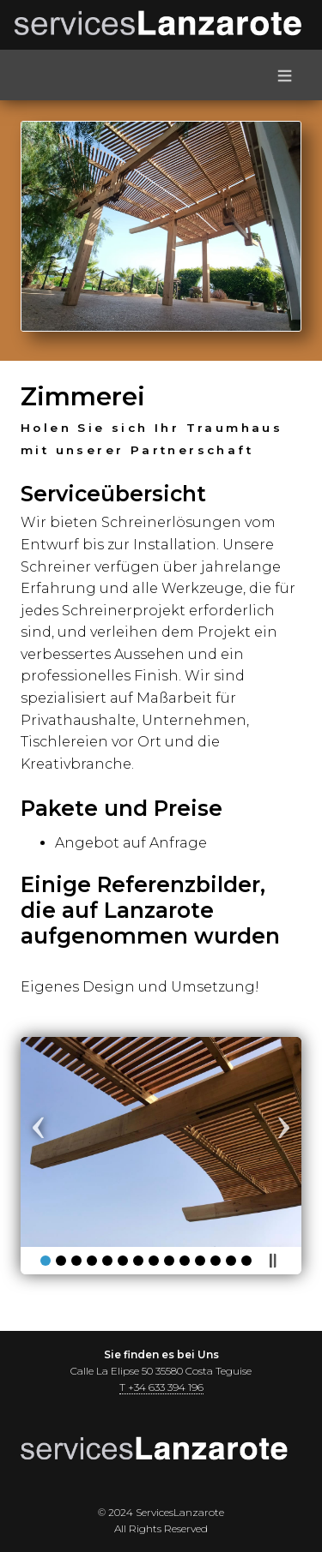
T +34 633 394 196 (161, 1387)
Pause (272, 1260)
